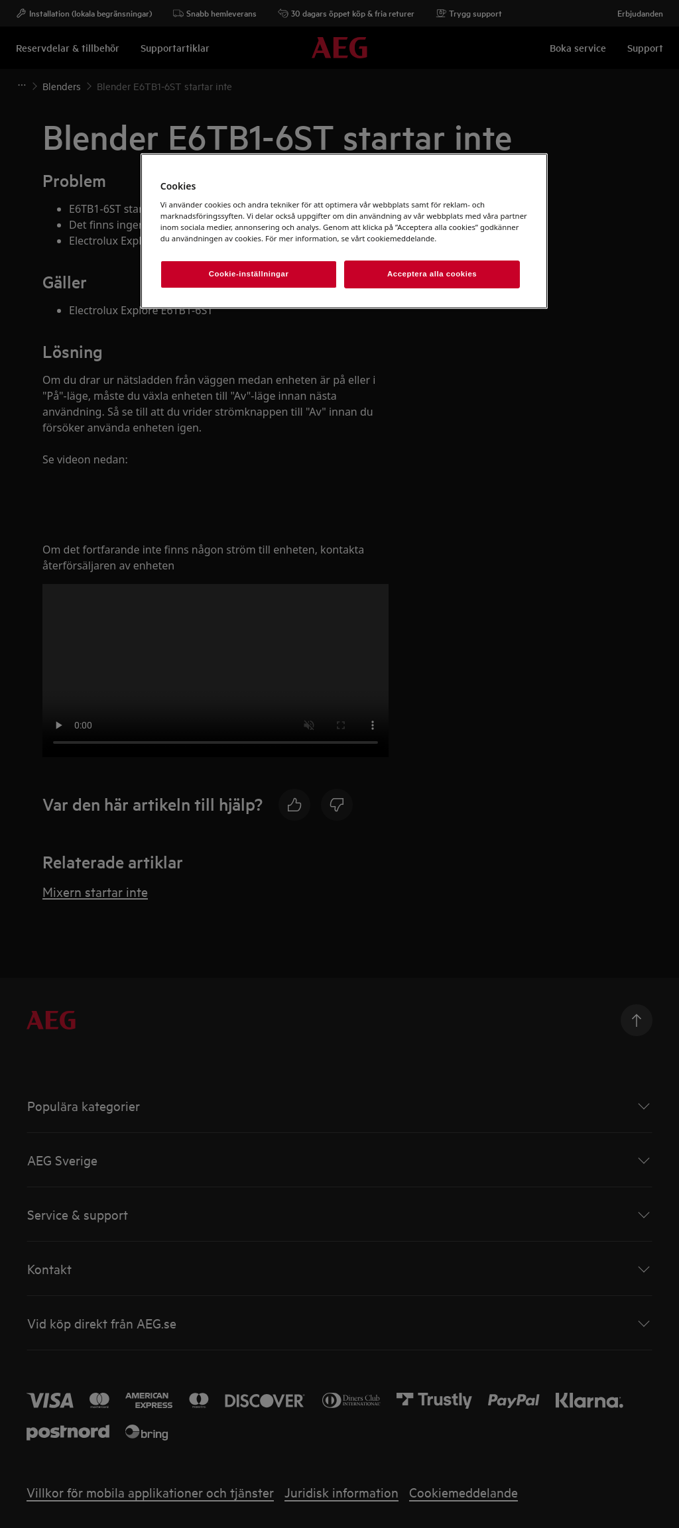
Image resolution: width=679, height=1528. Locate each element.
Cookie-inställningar (249, 274)
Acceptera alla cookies (432, 274)
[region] (344, 231)
